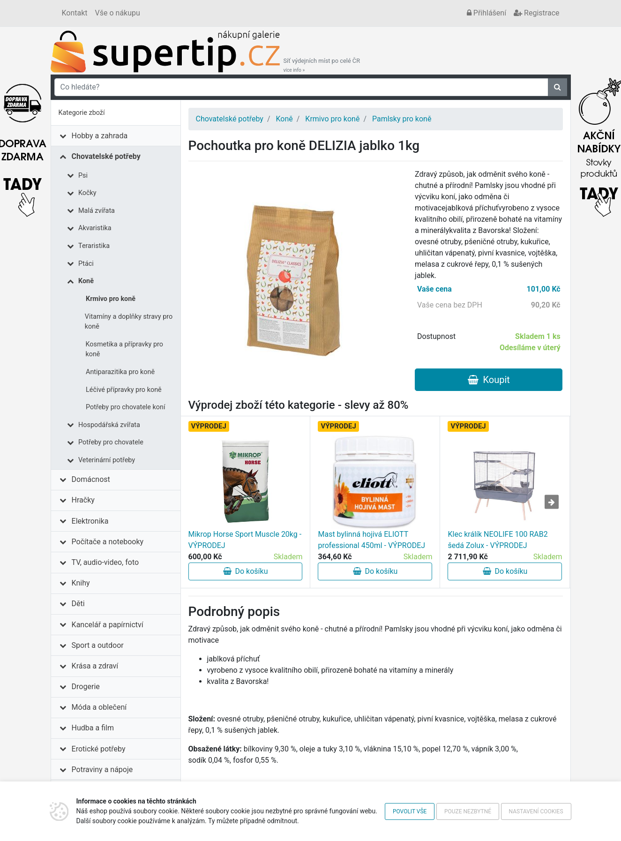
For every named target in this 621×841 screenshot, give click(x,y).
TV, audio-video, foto (105, 562)
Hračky (83, 500)
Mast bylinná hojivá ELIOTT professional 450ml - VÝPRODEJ (371, 540)
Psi (83, 176)
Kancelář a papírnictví (107, 624)
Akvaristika (95, 228)
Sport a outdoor (98, 645)
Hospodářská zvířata (109, 425)
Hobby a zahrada (100, 135)
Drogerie (86, 686)
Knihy (81, 582)
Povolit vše (410, 811)
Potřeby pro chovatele (110, 442)
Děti (78, 603)
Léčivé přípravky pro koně (124, 390)
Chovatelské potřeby (106, 156)
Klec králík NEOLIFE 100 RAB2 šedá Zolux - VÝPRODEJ (497, 540)
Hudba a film (93, 727)
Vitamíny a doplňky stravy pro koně (128, 322)
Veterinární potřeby (106, 460)
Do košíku (245, 571)
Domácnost (91, 479)
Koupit (489, 379)
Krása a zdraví (95, 665)
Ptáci (86, 264)
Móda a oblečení (99, 707)
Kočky (87, 193)
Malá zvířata (96, 211)
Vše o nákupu (117, 12)
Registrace (536, 12)
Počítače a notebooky (107, 541)
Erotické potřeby (99, 748)
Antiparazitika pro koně (120, 372)
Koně (86, 281)
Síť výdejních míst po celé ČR (322, 65)
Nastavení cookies (536, 811)
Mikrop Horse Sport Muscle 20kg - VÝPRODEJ (245, 540)
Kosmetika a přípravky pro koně (124, 349)
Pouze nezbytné (467, 811)
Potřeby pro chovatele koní (125, 407)
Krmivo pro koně (110, 299)
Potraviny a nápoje (102, 769)
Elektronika (90, 521)
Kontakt (75, 12)
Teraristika (94, 246)
